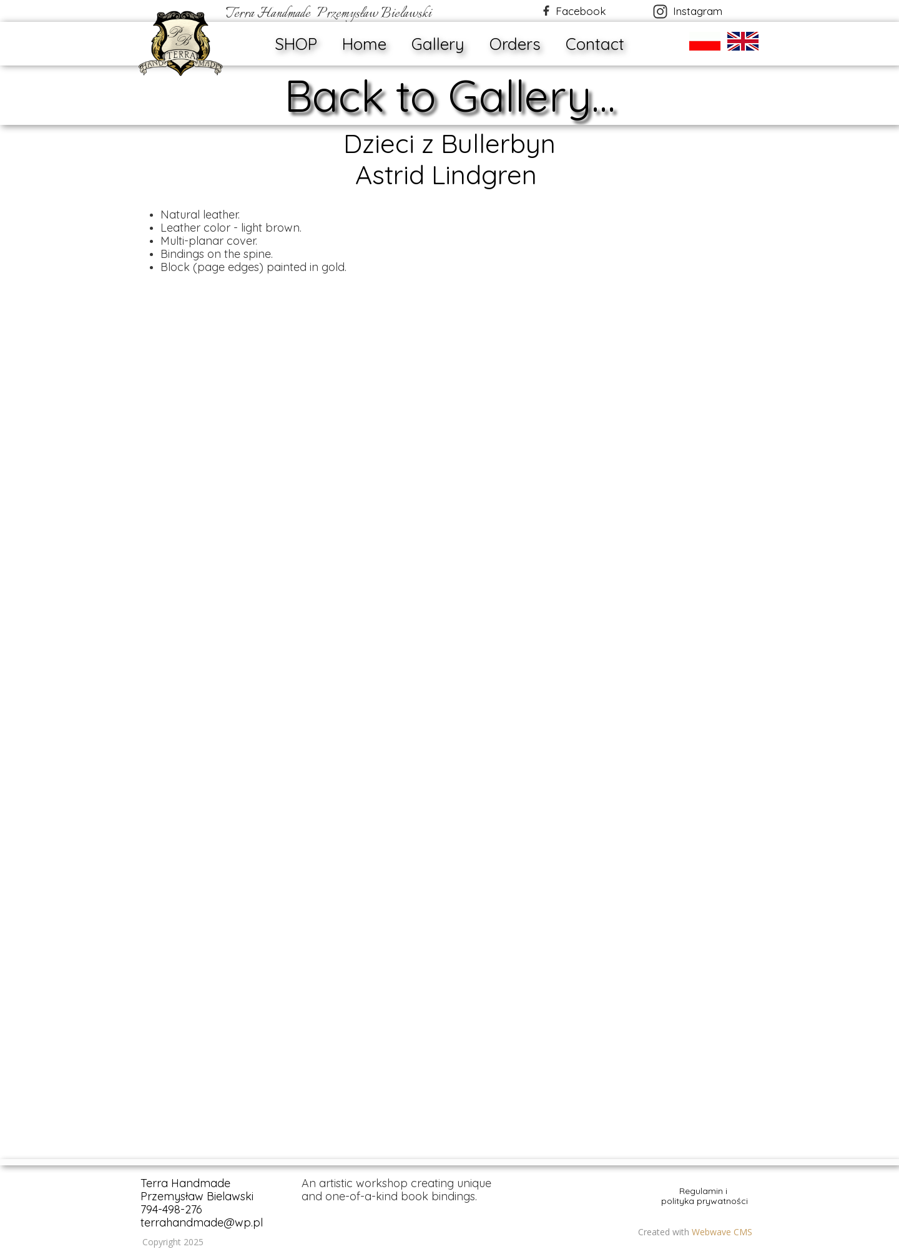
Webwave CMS (722, 1232)
